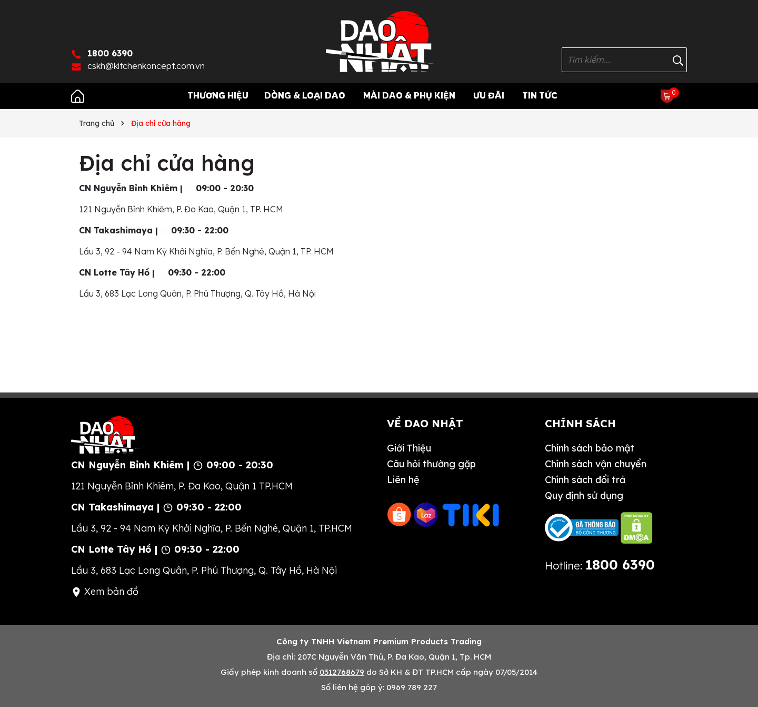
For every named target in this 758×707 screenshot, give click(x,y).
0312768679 (342, 672)
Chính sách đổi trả (585, 480)
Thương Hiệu (217, 95)
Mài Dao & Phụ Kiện (409, 95)
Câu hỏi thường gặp (431, 464)
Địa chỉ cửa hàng (167, 163)
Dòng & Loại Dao (304, 95)
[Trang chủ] (77, 95)
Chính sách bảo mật (589, 448)
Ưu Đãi (488, 95)
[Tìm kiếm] (678, 59)
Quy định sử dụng (584, 495)
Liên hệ (403, 480)
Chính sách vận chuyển (595, 464)
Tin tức (539, 95)
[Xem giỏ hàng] (667, 95)
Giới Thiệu (409, 448)
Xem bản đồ (104, 591)
